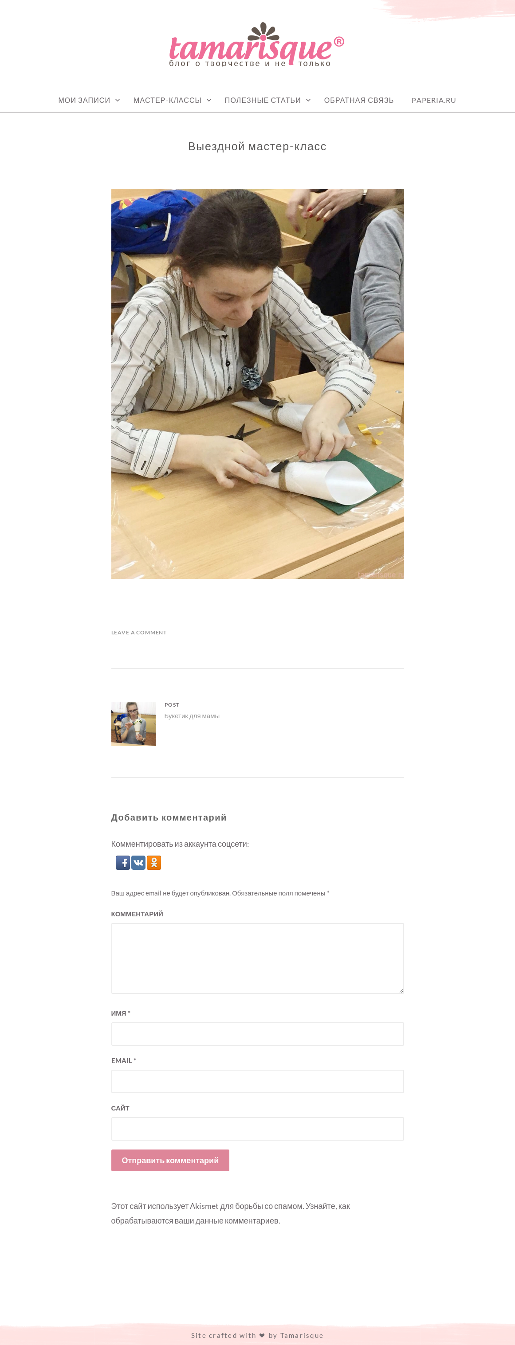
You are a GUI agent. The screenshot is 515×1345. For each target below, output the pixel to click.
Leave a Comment (139, 632)
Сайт (120, 1108)
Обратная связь (359, 100)
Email (123, 1060)
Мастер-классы (168, 100)
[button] (123, 867)
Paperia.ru (434, 100)
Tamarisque (302, 1335)
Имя (120, 1013)
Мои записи (84, 100)
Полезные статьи (263, 100)
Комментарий (137, 914)
